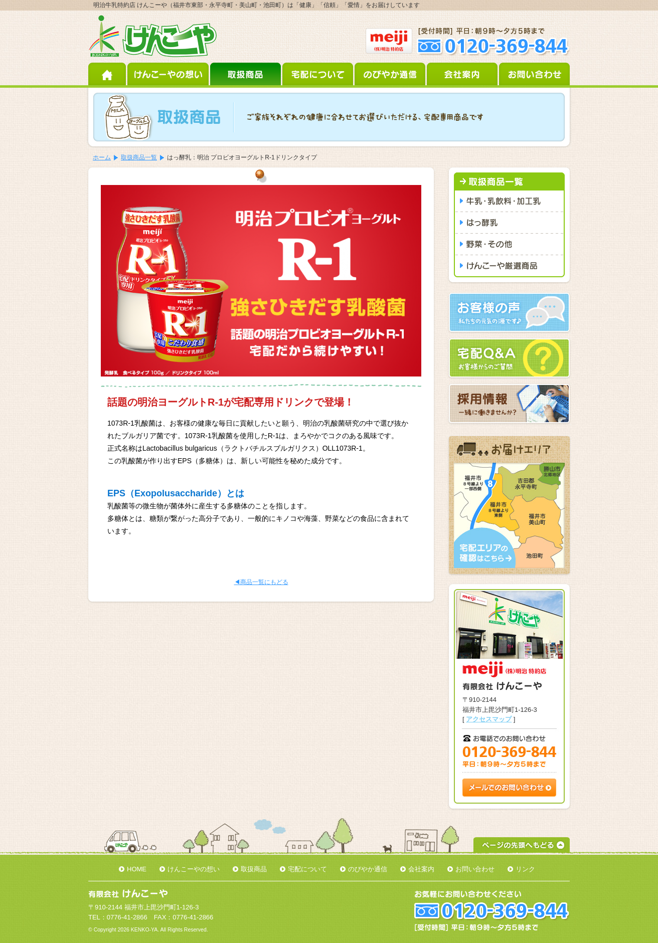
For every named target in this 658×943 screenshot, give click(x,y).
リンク (525, 869)
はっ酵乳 (509, 223)
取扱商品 (246, 74)
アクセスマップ (489, 719)
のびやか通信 (391, 74)
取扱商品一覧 (139, 157)
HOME (136, 869)
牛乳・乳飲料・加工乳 (509, 201)
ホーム (107, 74)
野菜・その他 (509, 244)
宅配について (318, 74)
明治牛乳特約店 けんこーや (153, 36)
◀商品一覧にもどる (261, 582)
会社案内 (463, 74)
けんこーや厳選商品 (509, 266)
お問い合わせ (534, 74)
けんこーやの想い (168, 74)
